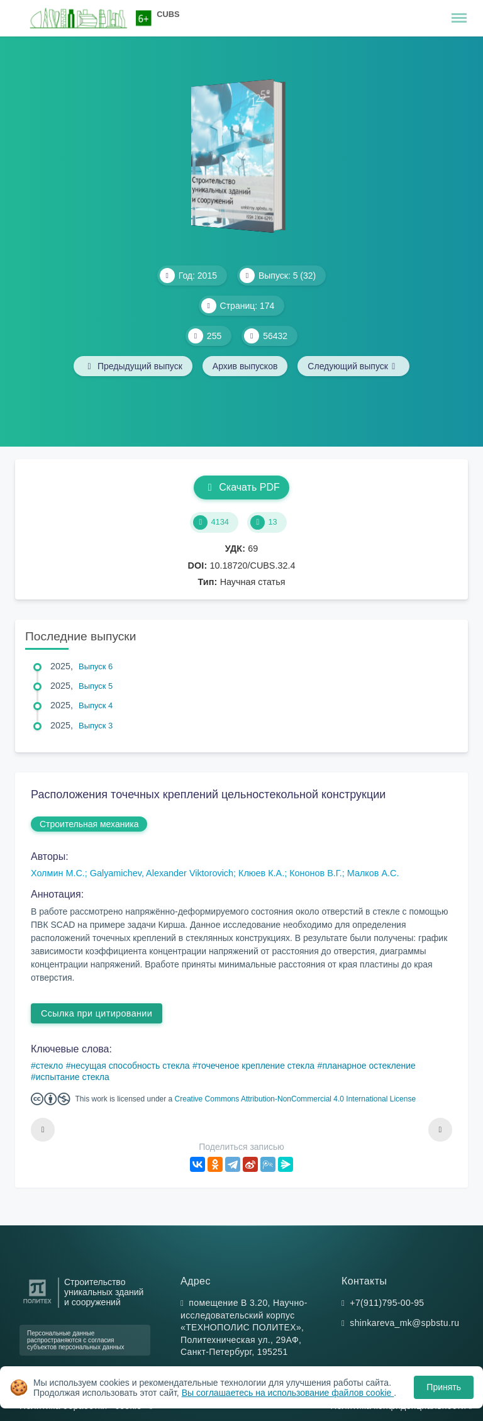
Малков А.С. (373, 873)
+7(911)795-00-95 (387, 1303)
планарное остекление (368, 1066)
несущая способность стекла (129, 1066)
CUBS (168, 14)
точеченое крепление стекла (255, 1066)
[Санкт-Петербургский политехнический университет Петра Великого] (37, 1303)
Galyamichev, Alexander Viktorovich (161, 873)
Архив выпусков (245, 366)
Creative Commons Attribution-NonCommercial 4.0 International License (295, 1099)
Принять (443, 1387)
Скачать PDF (241, 487)
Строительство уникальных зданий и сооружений (103, 1292)
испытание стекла (72, 1077)
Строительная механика (89, 824)
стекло (49, 1066)
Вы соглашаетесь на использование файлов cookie (288, 1393)
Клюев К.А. (261, 873)
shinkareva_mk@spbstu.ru (404, 1323)
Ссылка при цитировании (96, 1013)
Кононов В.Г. (315, 873)
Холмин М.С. (58, 873)
